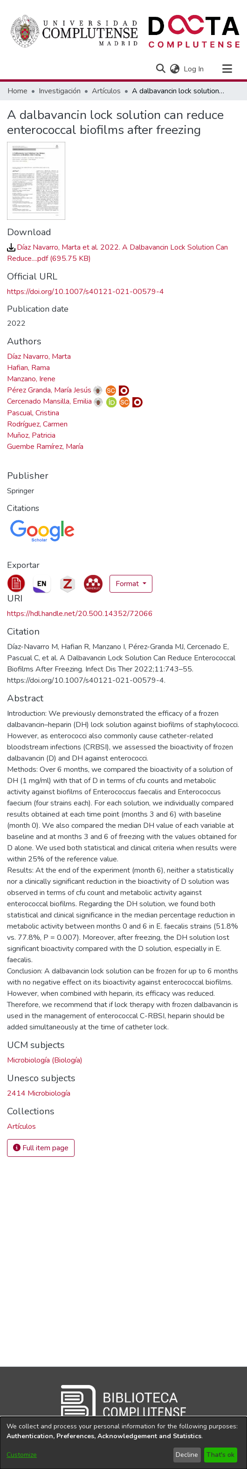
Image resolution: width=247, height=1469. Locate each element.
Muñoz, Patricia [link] (31, 435)
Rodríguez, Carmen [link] (37, 424)
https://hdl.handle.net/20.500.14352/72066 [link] (80, 614)
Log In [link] (194, 69)
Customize (22, 1454)
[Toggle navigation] (227, 69)
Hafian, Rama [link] (28, 368)
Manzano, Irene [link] (31, 379)
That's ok (220, 1454)
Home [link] (17, 91)
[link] (21, 1126)
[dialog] (123, 1443)
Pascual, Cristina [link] (33, 413)
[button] (160, 69)
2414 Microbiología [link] (38, 1093)
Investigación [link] (60, 91)
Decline (187, 1454)
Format (128, 584)
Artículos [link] (106, 91)
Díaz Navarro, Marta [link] (39, 356)
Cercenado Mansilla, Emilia (49, 401)
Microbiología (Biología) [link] (44, 1060)
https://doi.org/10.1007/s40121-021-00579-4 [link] (85, 292)
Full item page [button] (41, 1148)
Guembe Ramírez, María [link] (45, 446)
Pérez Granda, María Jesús (49, 390)
